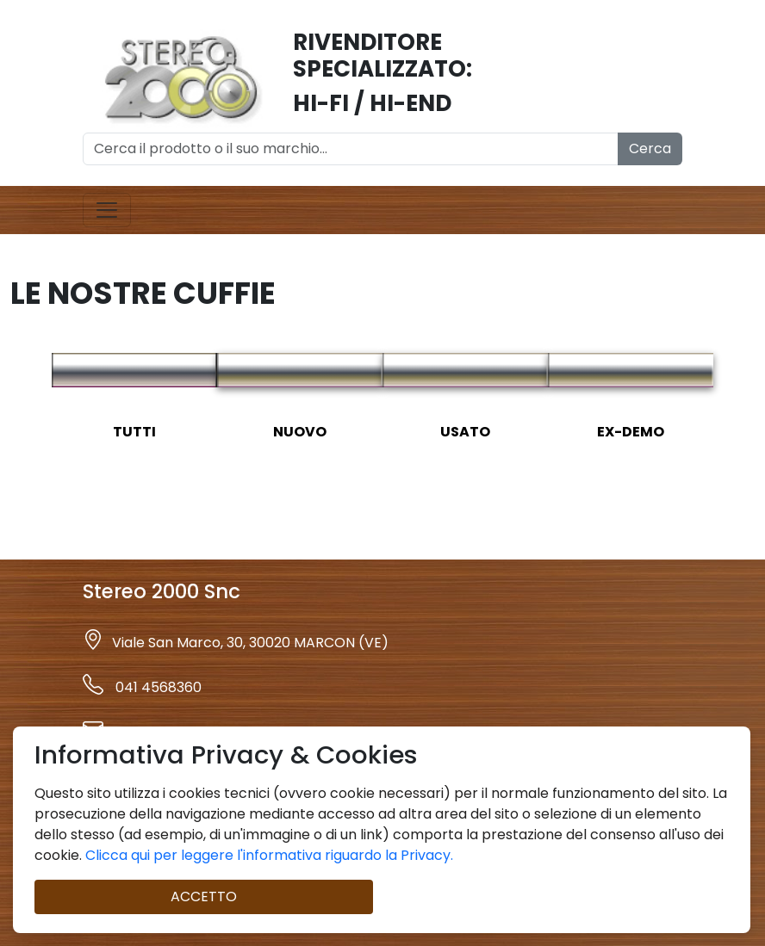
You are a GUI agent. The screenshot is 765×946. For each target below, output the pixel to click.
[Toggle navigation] (107, 210)
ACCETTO (204, 896)
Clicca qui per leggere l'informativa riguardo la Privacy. (267, 855)
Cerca (650, 148)
